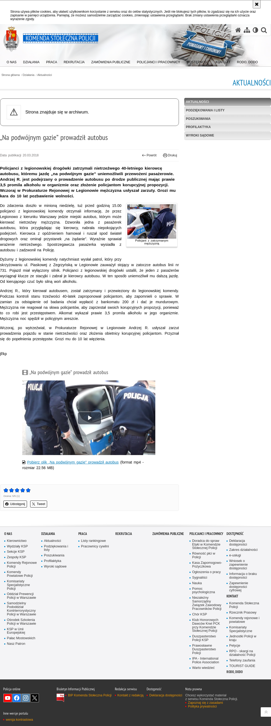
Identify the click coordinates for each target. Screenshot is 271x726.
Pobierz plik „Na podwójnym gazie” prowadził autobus (73, 462)
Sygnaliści (199, 577)
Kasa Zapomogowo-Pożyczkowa (207, 564)
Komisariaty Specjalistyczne (240, 629)
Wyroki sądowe (200, 135)
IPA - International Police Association (205, 660)
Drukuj (170, 155)
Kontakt (232, 596)
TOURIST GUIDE (242, 666)
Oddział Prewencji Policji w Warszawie (21, 596)
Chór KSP (199, 614)
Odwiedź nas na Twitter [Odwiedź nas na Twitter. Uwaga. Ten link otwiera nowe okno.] (34, 698)
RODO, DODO (235, 672)
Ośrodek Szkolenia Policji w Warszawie (21, 621)
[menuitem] (11, 61)
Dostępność (235, 534)
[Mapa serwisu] (247, 30)
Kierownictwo (16, 541)
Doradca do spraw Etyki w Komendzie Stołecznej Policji (206, 544)
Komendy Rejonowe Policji (22, 564)
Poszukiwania (198, 119)
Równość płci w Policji (203, 555)
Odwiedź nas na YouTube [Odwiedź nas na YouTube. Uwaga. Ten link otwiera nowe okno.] (7, 698)
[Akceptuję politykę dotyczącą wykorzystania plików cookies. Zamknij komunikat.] (257, 4)
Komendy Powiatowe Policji (20, 574)
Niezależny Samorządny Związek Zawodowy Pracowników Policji (207, 603)
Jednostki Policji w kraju (242, 638)
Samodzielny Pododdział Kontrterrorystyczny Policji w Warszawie (21, 609)
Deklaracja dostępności (238, 542)
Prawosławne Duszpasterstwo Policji (204, 649)
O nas (8, 534)
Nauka (197, 583)
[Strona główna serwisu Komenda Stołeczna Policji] (238, 30)
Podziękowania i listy (205, 110)
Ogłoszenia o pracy (206, 572)
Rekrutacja (123, 534)
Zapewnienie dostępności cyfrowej (238, 587)
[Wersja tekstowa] (255, 30)
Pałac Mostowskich (21, 638)
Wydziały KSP (17, 546)
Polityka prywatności (202, 706)
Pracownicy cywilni (95, 546)
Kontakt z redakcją (131, 695)
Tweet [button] (38, 504)
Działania (28, 75)
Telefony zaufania (242, 660)
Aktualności (44, 75)
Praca (82, 534)
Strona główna (10, 75)
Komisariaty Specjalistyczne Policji (18, 585)
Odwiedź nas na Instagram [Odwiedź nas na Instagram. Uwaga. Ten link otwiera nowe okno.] (25, 698)
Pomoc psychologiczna (203, 590)
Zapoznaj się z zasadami (205, 703)
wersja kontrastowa (19, 720)
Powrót (149, 155)
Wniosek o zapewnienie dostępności (238, 564)
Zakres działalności (243, 550)
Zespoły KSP (16, 557)
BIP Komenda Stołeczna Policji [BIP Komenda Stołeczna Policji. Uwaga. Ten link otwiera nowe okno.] (90, 695)
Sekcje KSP (16, 551)
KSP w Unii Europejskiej (16, 631)
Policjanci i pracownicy (206, 534)
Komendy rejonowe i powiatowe (244, 620)
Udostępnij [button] (15, 504)
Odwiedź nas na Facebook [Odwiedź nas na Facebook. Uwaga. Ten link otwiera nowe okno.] (16, 698)
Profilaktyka (198, 127)
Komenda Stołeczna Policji (244, 605)
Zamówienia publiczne (168, 534)
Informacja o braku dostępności (243, 575)
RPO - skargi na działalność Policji (242, 653)
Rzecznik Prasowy (242, 612)
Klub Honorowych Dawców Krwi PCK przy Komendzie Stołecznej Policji (206, 625)
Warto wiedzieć (203, 668)
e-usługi (235, 555)
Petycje (234, 645)
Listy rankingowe (93, 541)
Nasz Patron (16, 644)
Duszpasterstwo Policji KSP (204, 638)
